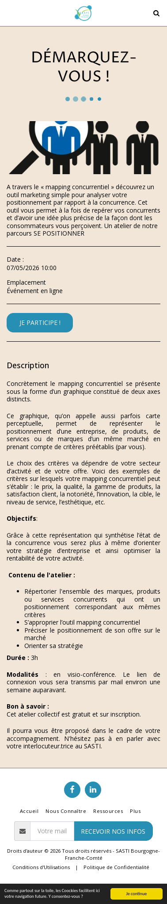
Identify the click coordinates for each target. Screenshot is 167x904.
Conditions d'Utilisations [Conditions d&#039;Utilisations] (41, 867)
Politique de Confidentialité (116, 867)
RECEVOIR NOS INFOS (113, 831)
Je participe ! (40, 322)
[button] (9, 13)
